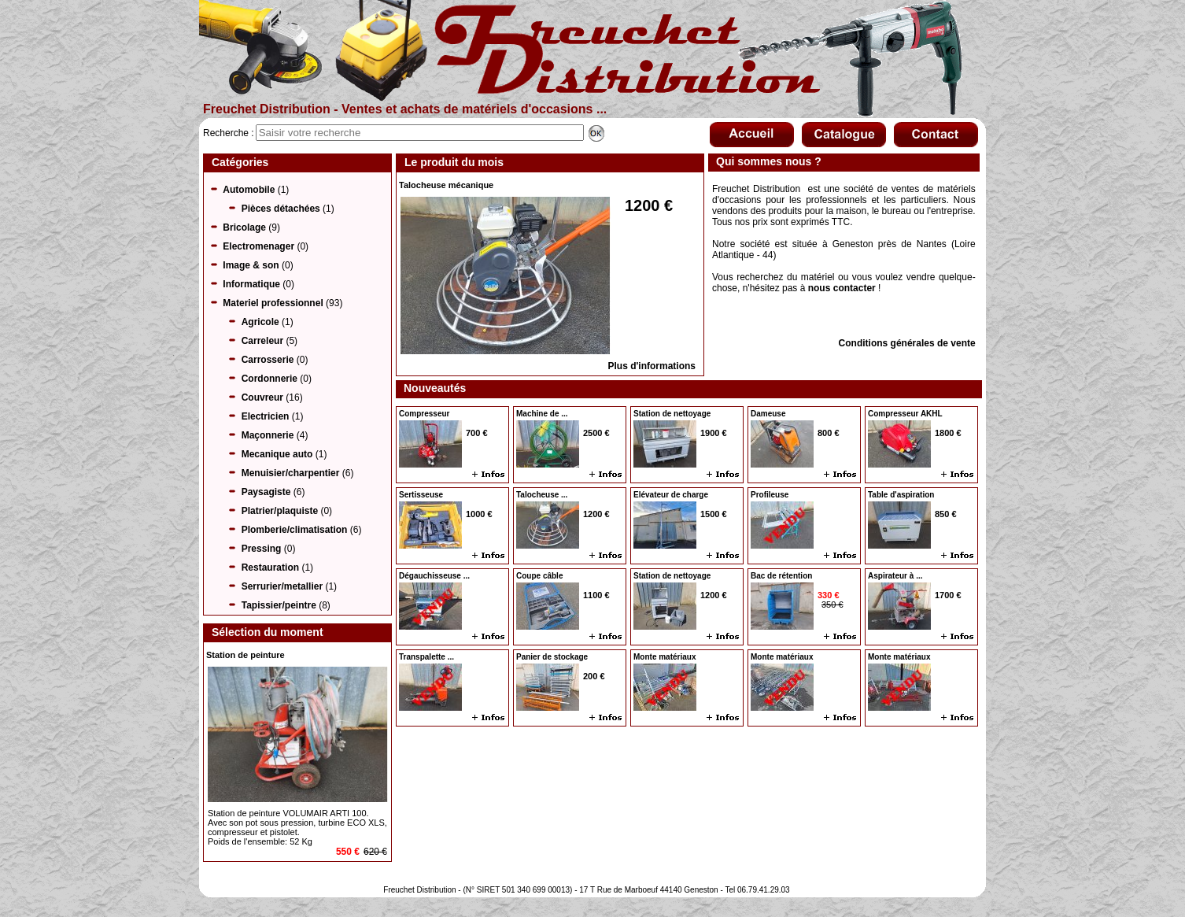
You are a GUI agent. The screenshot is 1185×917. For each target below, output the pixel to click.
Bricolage (244, 227)
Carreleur (262, 340)
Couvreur (262, 397)
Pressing (262, 548)
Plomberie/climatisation (295, 529)
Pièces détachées (281, 208)
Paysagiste (266, 491)
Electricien (266, 416)
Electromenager (258, 246)
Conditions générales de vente (907, 343)
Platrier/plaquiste (280, 510)
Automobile (249, 189)
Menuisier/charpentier (291, 473)
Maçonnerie (268, 435)
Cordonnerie (269, 378)
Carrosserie (268, 359)
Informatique (251, 284)
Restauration (270, 567)
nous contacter (842, 288)
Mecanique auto (277, 454)
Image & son (251, 265)
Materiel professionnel (273, 303)
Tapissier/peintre (279, 605)
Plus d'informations (651, 366)
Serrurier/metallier (282, 586)
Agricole (260, 321)
